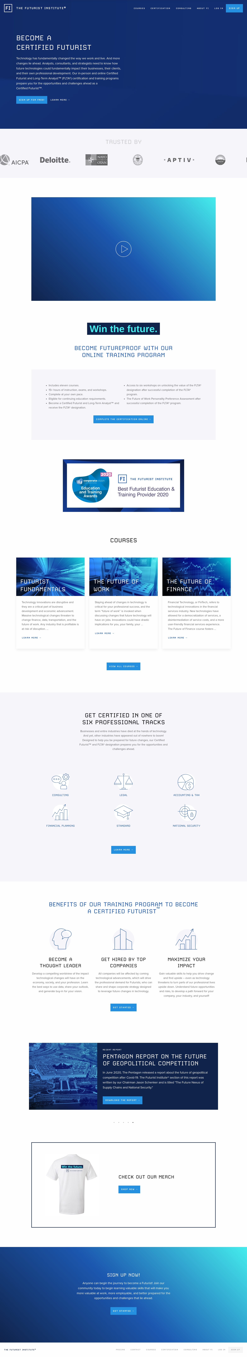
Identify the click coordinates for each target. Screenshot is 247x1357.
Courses (139, 8)
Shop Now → (129, 1189)
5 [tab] (133, 1122)
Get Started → (123, 1007)
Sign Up (234, 8)
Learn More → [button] (60, 100)
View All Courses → (123, 666)
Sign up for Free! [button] (32, 100)
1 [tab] (114, 1122)
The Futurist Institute (20, 1350)
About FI (203, 8)
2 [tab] (118, 1122)
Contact (136, 1350)
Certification (160, 8)
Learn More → (31, 637)
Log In (218, 8)
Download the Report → (117, 1100)
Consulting (183, 8)
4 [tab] (128, 1122)
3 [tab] (123, 1122)
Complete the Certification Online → (123, 419)
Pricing (120, 1350)
